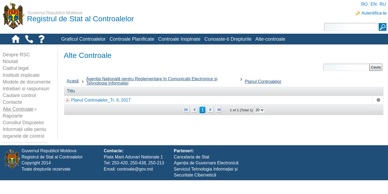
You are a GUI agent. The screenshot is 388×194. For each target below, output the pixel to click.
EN (373, 4)
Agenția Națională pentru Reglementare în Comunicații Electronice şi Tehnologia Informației (151, 81)
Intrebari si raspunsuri (26, 88)
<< (186, 110)
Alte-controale (270, 39)
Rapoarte (13, 116)
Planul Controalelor (263, 81)
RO (364, 4)
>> (218, 110)
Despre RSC (16, 54)
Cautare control (19, 95)
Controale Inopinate (179, 39)
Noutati (10, 61)
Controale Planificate (132, 39)
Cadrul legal (16, 68)
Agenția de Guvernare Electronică (206, 176)
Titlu (71, 91)
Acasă (73, 81)
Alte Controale (18, 109)
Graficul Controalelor (83, 39)
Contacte (12, 102)
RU (383, 4)
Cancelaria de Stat (191, 170)
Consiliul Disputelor (23, 122)
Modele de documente (27, 82)
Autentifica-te (374, 13)
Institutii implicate (21, 75)
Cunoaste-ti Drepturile (227, 39)
